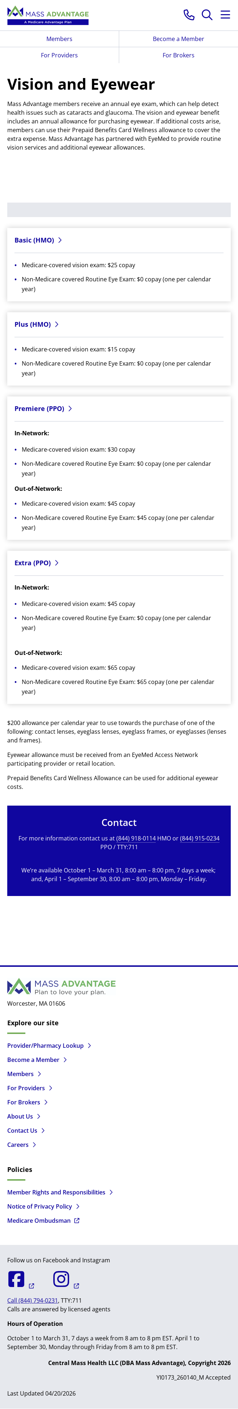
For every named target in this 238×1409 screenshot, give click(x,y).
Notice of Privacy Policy (39, 1206)
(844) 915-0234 (200, 838)
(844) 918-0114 (136, 838)
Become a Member (178, 39)
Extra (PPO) (32, 562)
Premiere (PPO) (39, 408)
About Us (20, 1116)
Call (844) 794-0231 (32, 1300)
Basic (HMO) (34, 240)
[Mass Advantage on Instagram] (56, 1286)
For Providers (59, 55)
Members (59, 39)
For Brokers (179, 55)
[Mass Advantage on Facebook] (20, 1286)
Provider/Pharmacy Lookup (45, 1046)
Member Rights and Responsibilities (56, 1192)
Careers (18, 1145)
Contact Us (22, 1131)
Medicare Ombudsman (39, 1221)
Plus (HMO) (32, 324)
